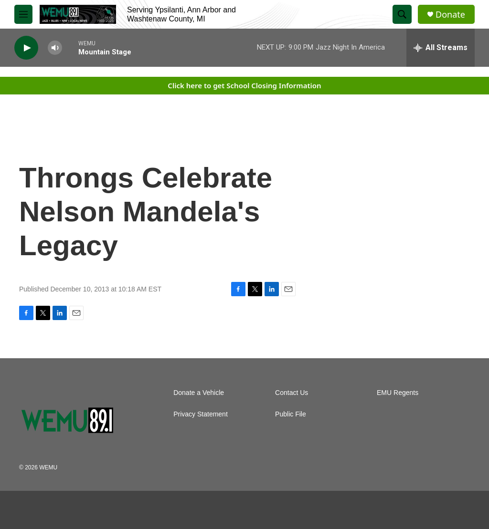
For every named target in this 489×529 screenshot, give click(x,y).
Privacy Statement (200, 414)
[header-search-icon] (402, 14)
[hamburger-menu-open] (23, 14)
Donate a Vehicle (198, 392)
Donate (450, 15)
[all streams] (440, 48)
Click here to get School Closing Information (244, 85)
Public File (290, 414)
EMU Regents (397, 392)
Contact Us (291, 392)
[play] (26, 47)
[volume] (55, 48)
